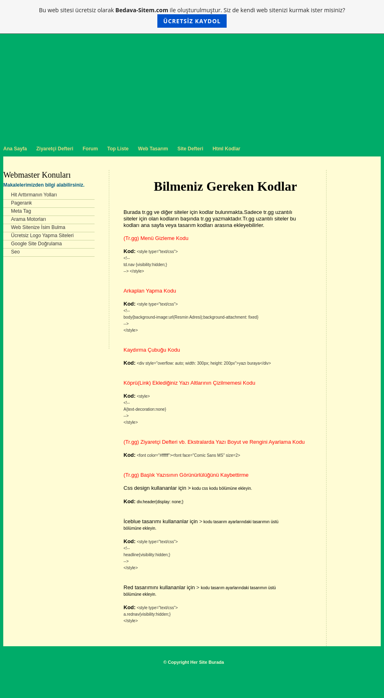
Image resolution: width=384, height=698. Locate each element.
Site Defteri (190, 149)
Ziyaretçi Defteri (54, 149)
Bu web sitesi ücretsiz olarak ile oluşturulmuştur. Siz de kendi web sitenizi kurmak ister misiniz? (192, 17)
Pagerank (21, 203)
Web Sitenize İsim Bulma (38, 227)
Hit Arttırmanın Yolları (34, 195)
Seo (15, 252)
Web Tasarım (153, 149)
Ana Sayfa (15, 149)
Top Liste (117, 149)
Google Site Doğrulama (36, 244)
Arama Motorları (28, 219)
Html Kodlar (226, 149)
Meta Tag (21, 211)
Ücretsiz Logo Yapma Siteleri (42, 235)
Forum (90, 149)
